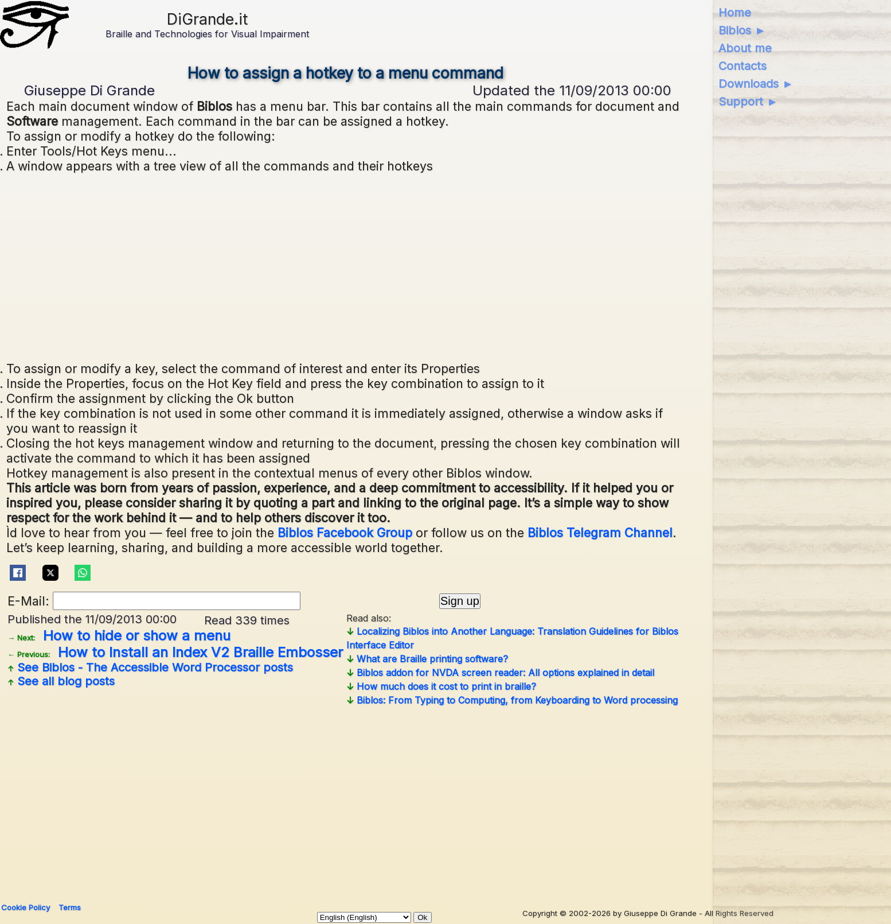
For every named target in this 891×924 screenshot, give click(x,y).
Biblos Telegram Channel (600, 532)
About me (745, 48)
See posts (150, 667)
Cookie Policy (25, 907)
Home (734, 13)
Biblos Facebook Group (345, 532)
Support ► (748, 101)
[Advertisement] (346, 265)
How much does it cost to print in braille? (441, 686)
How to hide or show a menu (118, 635)
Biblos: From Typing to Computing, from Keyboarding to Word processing (512, 700)
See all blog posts (61, 681)
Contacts (742, 66)
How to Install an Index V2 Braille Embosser (175, 652)
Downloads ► (756, 84)
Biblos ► (742, 30)
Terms (69, 907)
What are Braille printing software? (427, 659)
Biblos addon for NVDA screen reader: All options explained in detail (500, 672)
